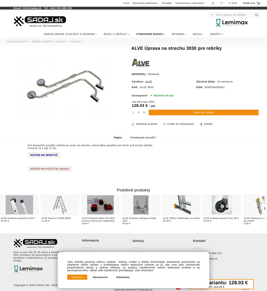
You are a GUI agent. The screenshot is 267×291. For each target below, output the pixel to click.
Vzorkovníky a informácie (189, 3)
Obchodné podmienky (145, 3)
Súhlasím (77, 277)
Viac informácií (144, 270)
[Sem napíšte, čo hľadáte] (237, 15)
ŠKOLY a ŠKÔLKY (115, 33)
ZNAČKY (216, 33)
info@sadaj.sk (33, 8)
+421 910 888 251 (61, 8)
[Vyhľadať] (211, 15)
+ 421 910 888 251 (210, 253)
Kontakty (167, 3)
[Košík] (251, 3)
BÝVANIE (178, 33)
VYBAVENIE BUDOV (149, 33)
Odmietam (123, 277)
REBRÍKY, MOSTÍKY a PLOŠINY (49, 41)
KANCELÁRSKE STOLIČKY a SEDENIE (69, 33)
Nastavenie (100, 277)
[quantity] (138, 112)
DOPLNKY (75, 41)
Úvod (126, 3)
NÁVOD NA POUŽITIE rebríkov (49, 168)
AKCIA (197, 33)
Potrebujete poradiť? (143, 137)
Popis (118, 137)
